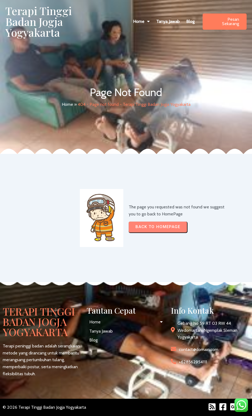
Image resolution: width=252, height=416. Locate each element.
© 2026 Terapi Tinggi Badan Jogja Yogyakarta (44, 407)
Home (67, 104)
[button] (141, 21)
